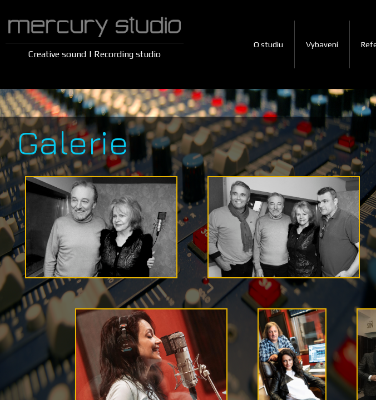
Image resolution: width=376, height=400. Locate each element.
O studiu (268, 44)
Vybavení (322, 44)
